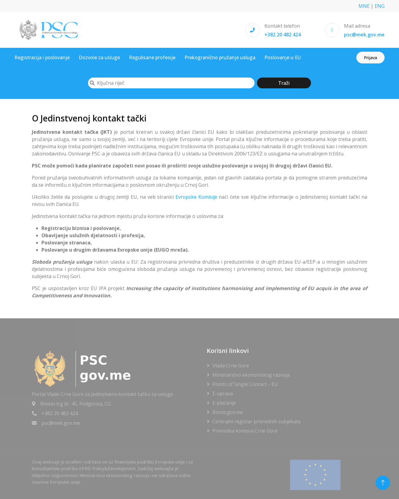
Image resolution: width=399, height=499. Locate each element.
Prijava (370, 57)
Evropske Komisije (196, 197)
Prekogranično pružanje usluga (219, 57)
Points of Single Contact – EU (245, 384)
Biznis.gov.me (227, 412)
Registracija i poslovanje (42, 57)
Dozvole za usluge (99, 57)
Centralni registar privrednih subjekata (256, 421)
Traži (284, 83)
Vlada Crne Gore (230, 365)
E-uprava (222, 393)
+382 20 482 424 (282, 34)
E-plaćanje (224, 403)
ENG (380, 6)
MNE (364, 6)
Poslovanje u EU (282, 57)
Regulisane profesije (152, 57)
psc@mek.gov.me (364, 34)
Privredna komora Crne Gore (245, 430)
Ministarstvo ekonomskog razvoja (251, 375)
